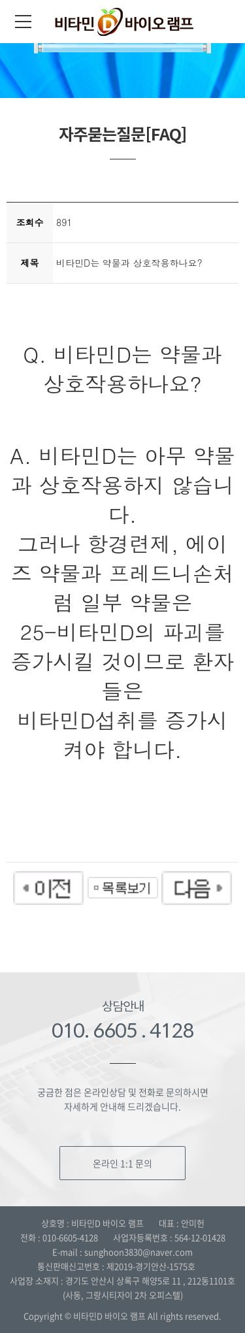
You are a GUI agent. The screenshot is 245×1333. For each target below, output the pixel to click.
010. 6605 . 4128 (123, 1030)
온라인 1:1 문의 (122, 1163)
